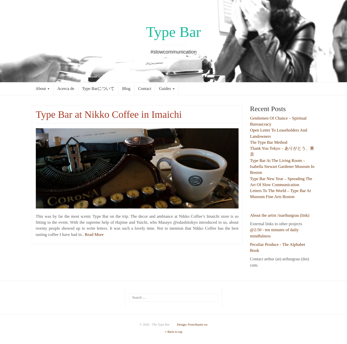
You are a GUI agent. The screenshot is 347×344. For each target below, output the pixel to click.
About (43, 88)
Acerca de (65, 88)
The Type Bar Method (268, 142)
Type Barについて (98, 88)
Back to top (173, 332)
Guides (166, 88)
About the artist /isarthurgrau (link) (279, 215)
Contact (144, 88)
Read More (94, 234)
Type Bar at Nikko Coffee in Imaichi (109, 114)
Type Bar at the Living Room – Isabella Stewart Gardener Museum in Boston (282, 166)
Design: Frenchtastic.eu (192, 324)
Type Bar (173, 32)
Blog (126, 88)
